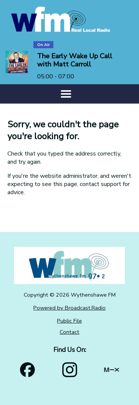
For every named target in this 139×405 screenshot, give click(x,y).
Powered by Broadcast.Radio (69, 307)
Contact (69, 332)
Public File (69, 320)
